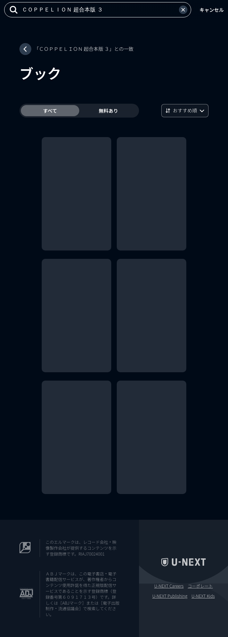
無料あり (108, 110)
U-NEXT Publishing (169, 596)
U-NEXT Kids (203, 596)
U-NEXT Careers (169, 586)
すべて (50, 110)
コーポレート (200, 586)
